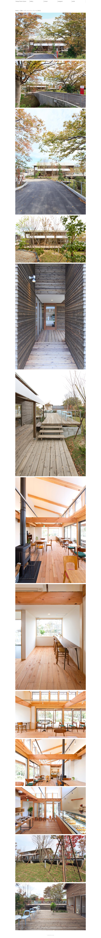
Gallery (31, 1)
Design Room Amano (21, 1)
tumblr (73, 1)
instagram (60, 1)
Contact (46, 1)
